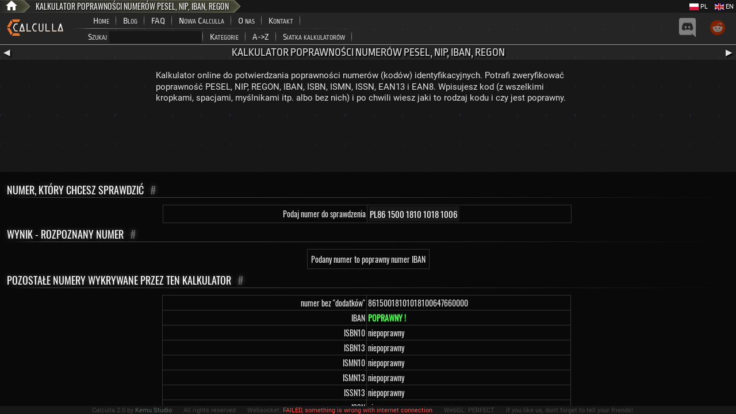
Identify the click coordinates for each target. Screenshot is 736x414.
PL (698, 6)
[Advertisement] (368, 140)
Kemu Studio (153, 410)
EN (724, 6)
